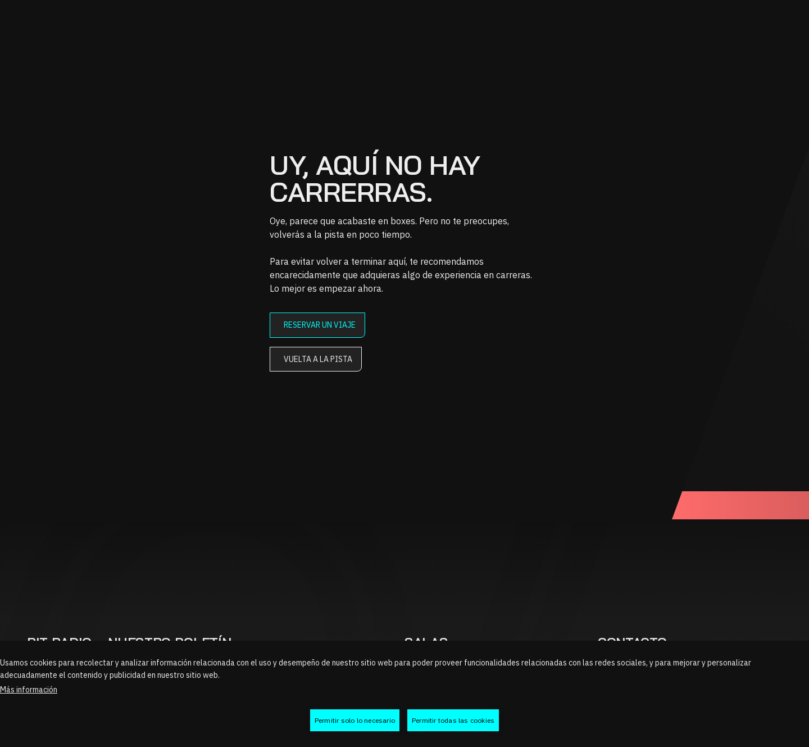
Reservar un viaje (320, 325)
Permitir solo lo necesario (355, 720)
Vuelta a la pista (318, 359)
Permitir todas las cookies (453, 720)
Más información (28, 690)
